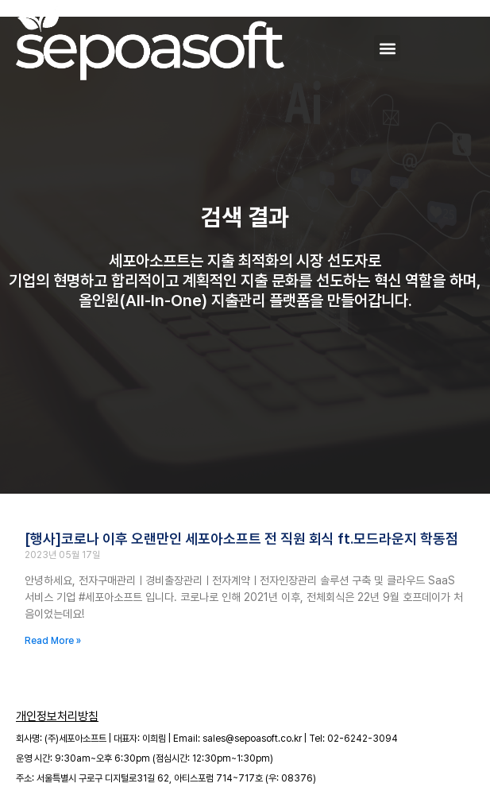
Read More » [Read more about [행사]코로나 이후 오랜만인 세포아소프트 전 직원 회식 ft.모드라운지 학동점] (53, 640)
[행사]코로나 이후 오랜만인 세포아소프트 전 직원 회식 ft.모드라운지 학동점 (241, 538)
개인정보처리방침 (57, 716)
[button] (387, 48)
